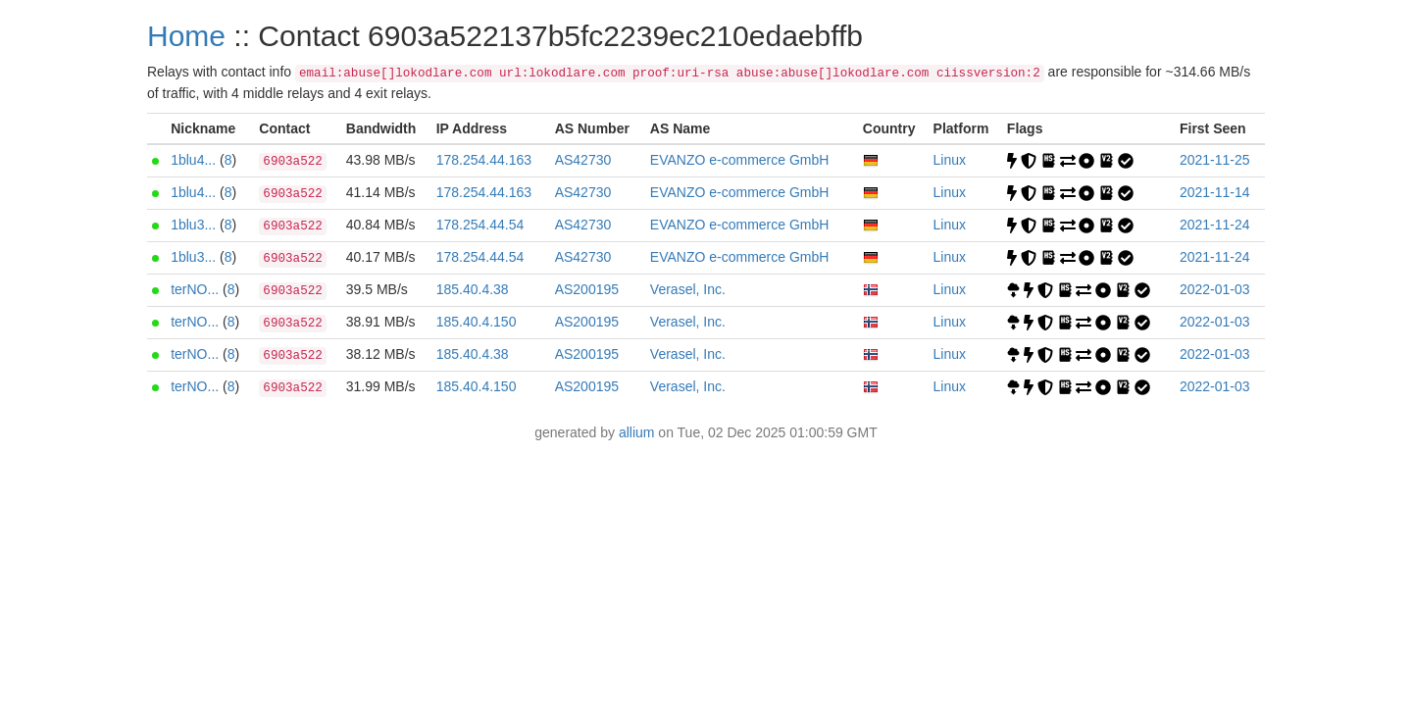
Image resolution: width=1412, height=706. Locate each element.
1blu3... (193, 224)
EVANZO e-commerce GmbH (740, 160)
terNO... (195, 289)
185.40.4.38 (472, 289)
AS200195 (587, 289)
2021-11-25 (1215, 160)
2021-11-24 (1215, 224)
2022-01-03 (1215, 289)
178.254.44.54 (480, 224)
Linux (949, 160)
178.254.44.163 (483, 160)
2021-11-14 (1215, 192)
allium (637, 432)
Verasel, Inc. (688, 289)
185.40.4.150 (476, 321)
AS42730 (583, 160)
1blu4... (193, 160)
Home (186, 36)
